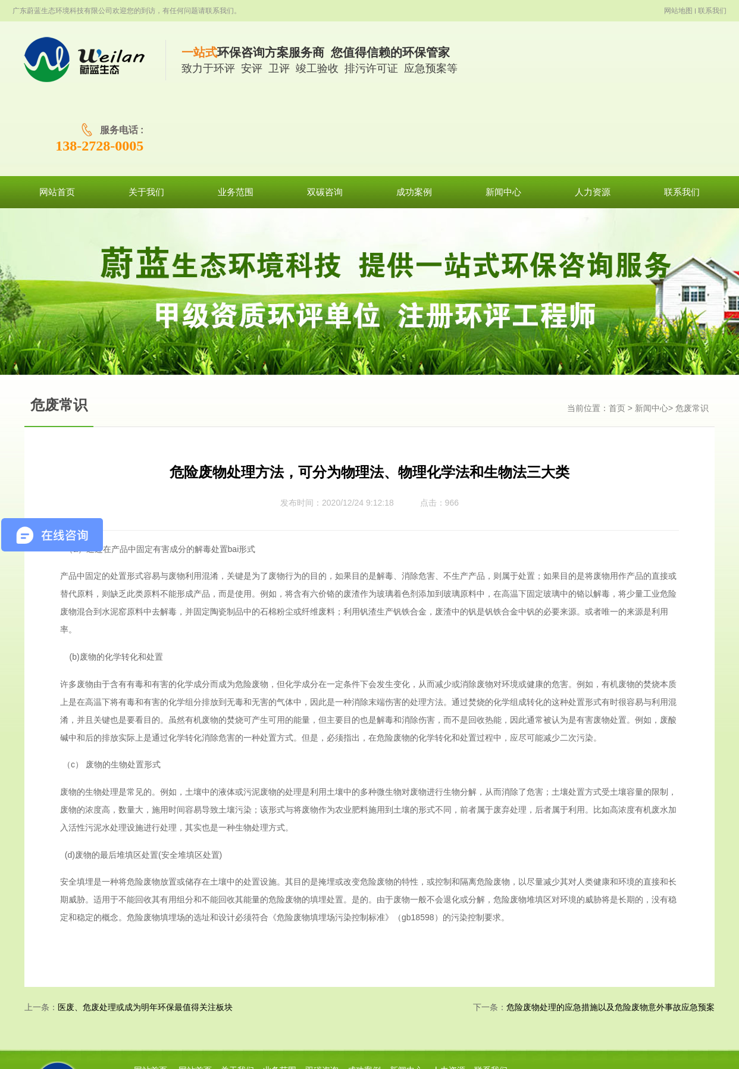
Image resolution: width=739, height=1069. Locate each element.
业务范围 (279, 993)
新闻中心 (651, 331)
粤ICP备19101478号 (413, 1047)
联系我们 (712, 11)
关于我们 (237, 993)
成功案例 (364, 993)
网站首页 (150, 993)
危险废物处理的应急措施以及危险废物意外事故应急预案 (610, 930)
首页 (617, 331)
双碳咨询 (322, 993)
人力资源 (448, 993)
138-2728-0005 (675, 68)
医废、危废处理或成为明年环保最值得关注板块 (145, 930)
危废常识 (692, 331)
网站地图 (678, 11)
